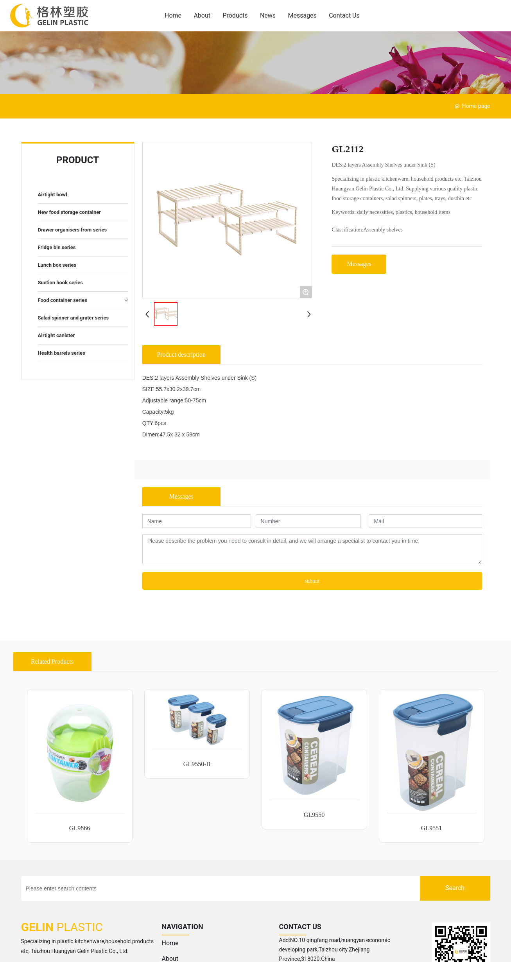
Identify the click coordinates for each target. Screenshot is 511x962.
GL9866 (79, 828)
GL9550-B (196, 764)
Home (170, 943)
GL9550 (314, 814)
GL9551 (431, 828)
